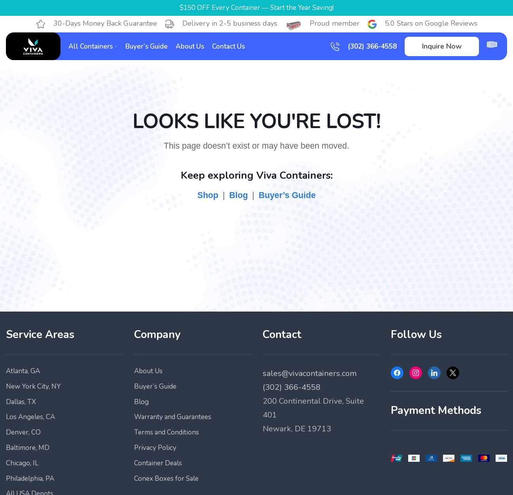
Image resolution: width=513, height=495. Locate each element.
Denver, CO (23, 432)
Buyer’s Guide (287, 195)
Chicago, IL (22, 463)
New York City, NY (33, 386)
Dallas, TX (21, 401)
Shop (207, 195)
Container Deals (158, 463)
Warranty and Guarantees (172, 416)
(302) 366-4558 (372, 46)
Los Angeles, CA (30, 416)
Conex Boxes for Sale (166, 478)
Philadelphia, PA (30, 478)
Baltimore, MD (27, 447)
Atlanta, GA (23, 371)
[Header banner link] (256, 8)
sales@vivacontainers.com (310, 373)
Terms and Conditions (166, 432)
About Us (148, 371)
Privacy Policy (155, 447)
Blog (238, 195)
